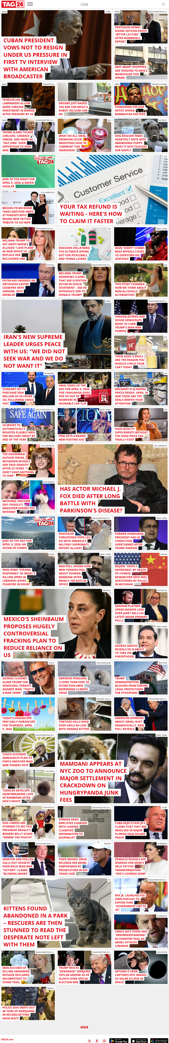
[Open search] (163, 4)
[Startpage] (12, 4)
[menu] (30, 4)
